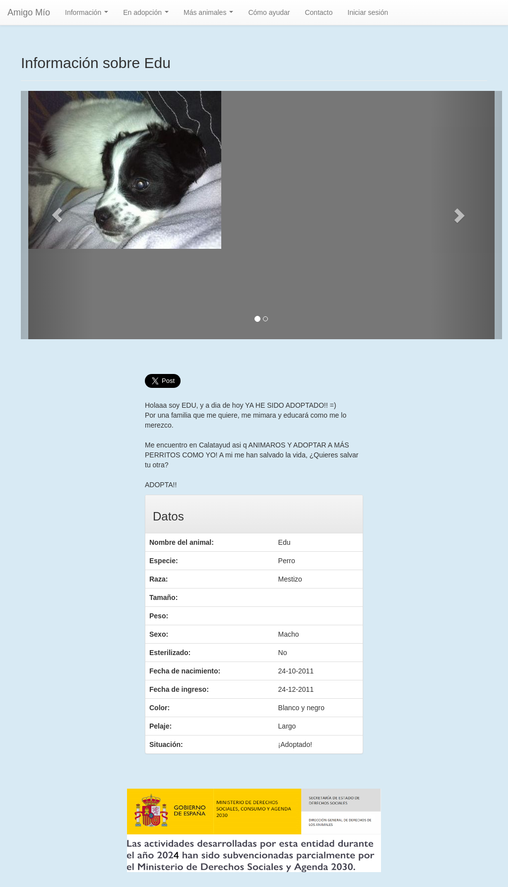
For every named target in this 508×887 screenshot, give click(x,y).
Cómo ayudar (269, 12)
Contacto (318, 12)
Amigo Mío (28, 12)
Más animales (210, 15)
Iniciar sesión (368, 12)
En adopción (148, 15)
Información (88, 15)
